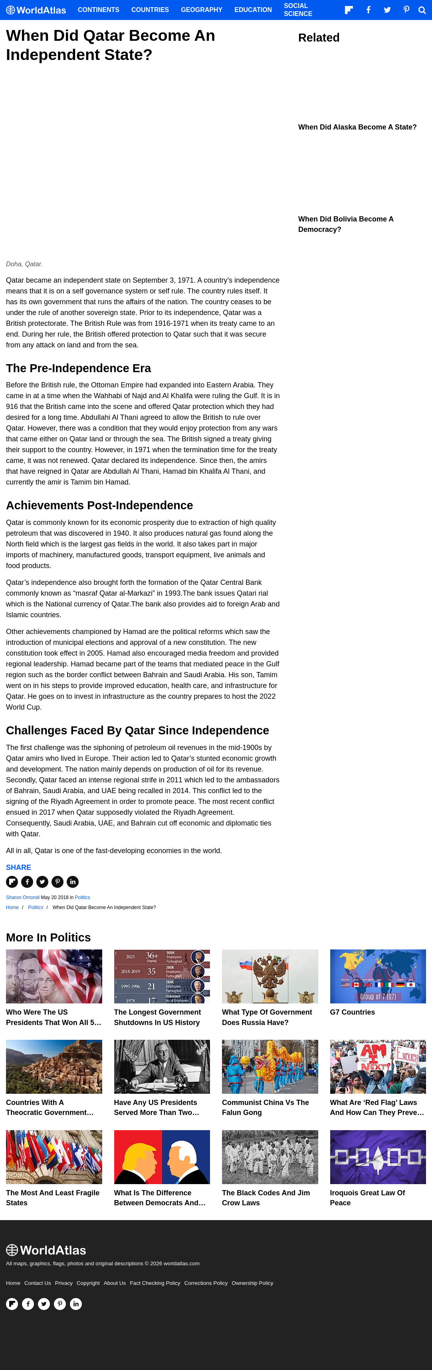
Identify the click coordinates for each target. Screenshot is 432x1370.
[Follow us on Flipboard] (12, 1304)
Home (13, 1283)
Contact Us (37, 1283)
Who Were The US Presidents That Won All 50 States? (52, 1022)
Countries (150, 9)
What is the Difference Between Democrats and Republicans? (156, 1203)
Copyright (88, 1283)
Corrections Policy (206, 1283)
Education (253, 9)
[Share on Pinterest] (57, 882)
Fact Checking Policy (155, 1283)
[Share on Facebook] (27, 882)
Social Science (298, 9)
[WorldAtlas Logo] (39, 10)
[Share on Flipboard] (12, 882)
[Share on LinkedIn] (73, 882)
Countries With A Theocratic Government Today (46, 1113)
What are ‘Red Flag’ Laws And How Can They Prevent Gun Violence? (377, 1113)
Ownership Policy (252, 1283)
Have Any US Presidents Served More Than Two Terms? (155, 1113)
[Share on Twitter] (42, 882)
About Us (115, 1283)
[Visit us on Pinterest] (60, 1304)
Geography (201, 9)
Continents (98, 9)
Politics (82, 897)
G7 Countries (352, 1012)
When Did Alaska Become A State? (357, 127)
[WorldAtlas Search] (422, 10)
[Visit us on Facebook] (28, 1304)
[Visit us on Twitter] (44, 1304)
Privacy (64, 1283)
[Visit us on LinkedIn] (76, 1304)
